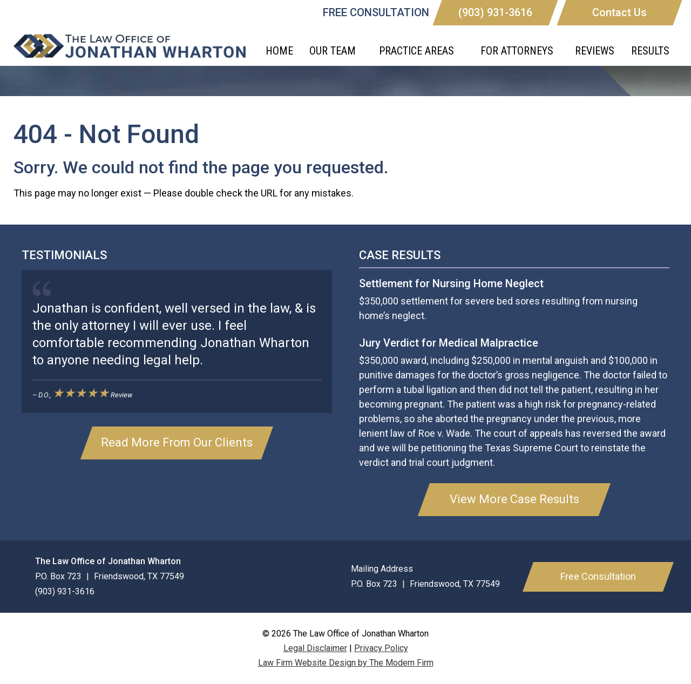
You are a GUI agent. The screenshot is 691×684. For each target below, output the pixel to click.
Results (650, 50)
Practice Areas (416, 50)
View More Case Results (514, 499)
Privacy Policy (381, 648)
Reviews (594, 50)
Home (279, 50)
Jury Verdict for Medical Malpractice (448, 342)
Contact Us (619, 12)
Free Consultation (598, 576)
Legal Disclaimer (315, 648)
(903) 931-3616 (495, 12)
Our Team (332, 50)
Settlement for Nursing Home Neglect (451, 283)
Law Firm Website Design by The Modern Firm (345, 663)
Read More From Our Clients (177, 442)
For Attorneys (516, 50)
